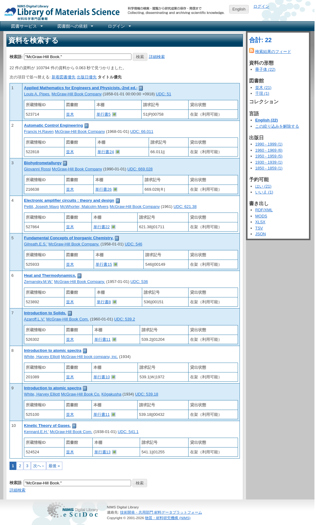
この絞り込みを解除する (277, 126)
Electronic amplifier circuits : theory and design (69, 200)
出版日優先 (87, 77)
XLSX (260, 222)
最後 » (54, 465)
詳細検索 (157, 56)
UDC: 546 (133, 244)
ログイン (261, 6)
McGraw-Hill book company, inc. (89, 356)
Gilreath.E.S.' (35, 244)
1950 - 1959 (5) (269, 156)
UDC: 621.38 (185, 206)
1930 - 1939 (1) (269, 162)
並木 (70, 114)
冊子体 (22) (265, 69)
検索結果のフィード (273, 51)
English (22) (266, 120)
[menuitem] (26, 26)
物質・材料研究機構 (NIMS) (167, 518)
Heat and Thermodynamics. (50, 275)
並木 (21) (263, 87)
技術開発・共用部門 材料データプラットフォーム (161, 512)
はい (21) (263, 186)
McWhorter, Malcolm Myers (84, 206)
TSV (259, 228)
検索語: (16, 56)
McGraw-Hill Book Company (77, 94)
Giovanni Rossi (37, 169)
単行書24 (105, 151)
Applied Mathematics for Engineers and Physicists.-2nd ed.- (81, 88)
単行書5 (103, 114)
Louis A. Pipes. (37, 94)
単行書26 (103, 189)
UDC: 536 (139, 281)
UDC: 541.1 (128, 431)
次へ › (38, 465)
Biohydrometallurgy (43, 163)
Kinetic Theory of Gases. (47, 425)
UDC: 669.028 (140, 169)
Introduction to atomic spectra (52, 350)
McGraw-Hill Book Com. (67, 319)
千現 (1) (262, 93)
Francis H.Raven (39, 131)
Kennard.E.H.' (36, 431)
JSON (260, 234)
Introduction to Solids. (45, 313)
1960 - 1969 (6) (269, 150)
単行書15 (104, 264)
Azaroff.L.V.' (34, 319)
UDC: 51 (163, 94)
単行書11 (102, 339)
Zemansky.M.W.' (38, 281)
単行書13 (102, 452)
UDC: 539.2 (124, 319)
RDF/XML (264, 210)
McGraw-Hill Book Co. (80, 394)
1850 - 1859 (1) (269, 168)
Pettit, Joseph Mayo (41, 206)
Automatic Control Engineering (53, 125)
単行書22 (101, 227)
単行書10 (101, 377)
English (239, 9)
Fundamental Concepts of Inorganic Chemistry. (69, 238)
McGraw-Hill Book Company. (74, 244)
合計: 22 (260, 40)
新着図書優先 (64, 77)
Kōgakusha (111, 394)
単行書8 (104, 302)
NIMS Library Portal (60, 12)
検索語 (15, 482)
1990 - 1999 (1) (269, 144)
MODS (261, 216)
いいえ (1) (264, 192)
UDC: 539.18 (146, 394)
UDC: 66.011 (141, 131)
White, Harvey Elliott (42, 356)
